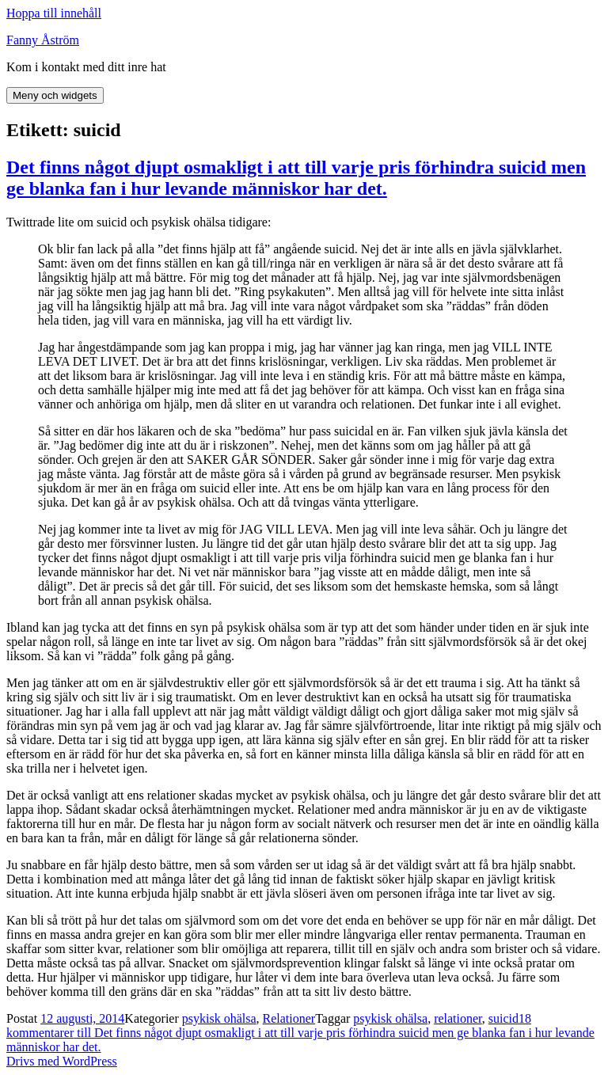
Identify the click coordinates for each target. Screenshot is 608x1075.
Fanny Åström (42, 40)
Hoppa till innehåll (53, 13)
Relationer (289, 1018)
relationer (458, 1018)
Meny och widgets (55, 95)
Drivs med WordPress (61, 1061)
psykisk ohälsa (219, 1018)
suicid (503, 1018)
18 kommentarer (300, 1033)
